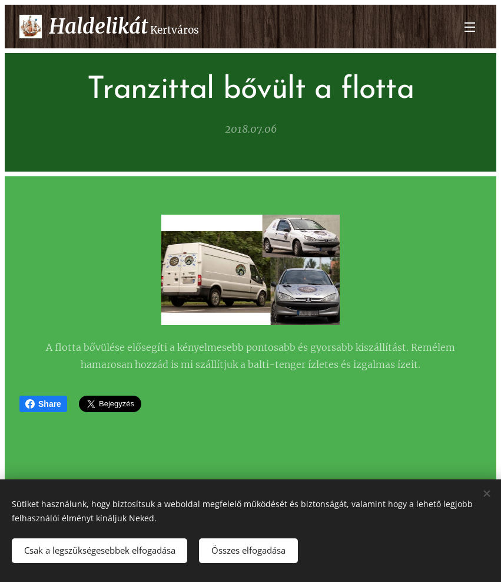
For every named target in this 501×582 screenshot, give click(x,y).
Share (43, 404)
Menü (469, 27)
